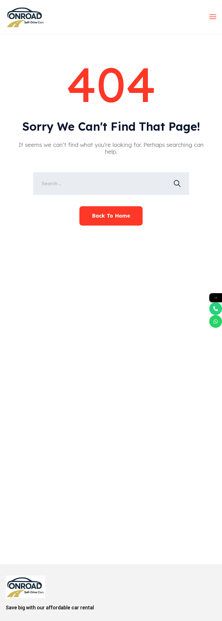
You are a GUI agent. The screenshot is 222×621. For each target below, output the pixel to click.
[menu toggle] (212, 16)
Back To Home (111, 215)
